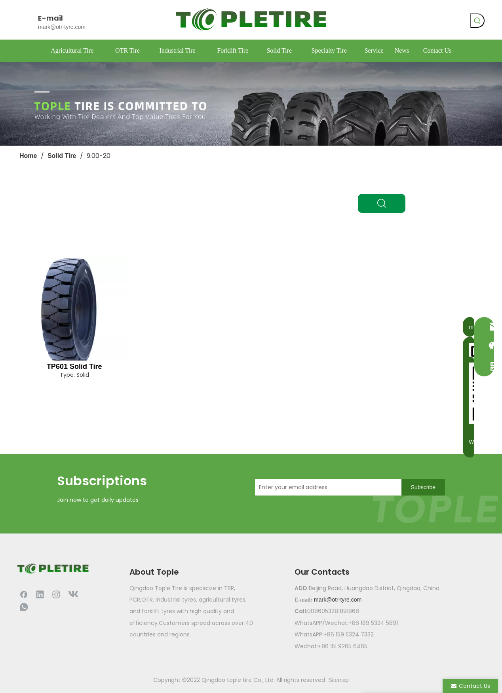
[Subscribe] (423, 487)
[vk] (396, 21)
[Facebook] (380, 21)
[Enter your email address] (326, 487)
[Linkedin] (40, 594)
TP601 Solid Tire (74, 366)
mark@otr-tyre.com (62, 27)
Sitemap (338, 680)
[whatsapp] (412, 21)
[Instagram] (56, 594)
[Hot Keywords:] (477, 20)
